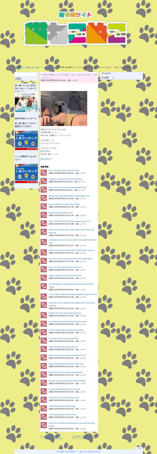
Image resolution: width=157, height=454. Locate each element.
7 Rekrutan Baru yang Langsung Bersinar (63, 347)
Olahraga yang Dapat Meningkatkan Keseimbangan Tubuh (69, 196)
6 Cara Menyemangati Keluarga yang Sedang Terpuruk (68, 321)
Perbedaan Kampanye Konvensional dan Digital (65, 179)
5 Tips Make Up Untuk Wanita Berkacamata (64, 398)
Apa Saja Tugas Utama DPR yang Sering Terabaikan (67, 381)
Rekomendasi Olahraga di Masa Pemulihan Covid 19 (67, 355)
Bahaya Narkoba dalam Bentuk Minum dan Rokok (66, 364)
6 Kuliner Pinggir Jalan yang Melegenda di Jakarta (66, 330)
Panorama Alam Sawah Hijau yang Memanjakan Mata (67, 187)
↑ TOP (139, 448)
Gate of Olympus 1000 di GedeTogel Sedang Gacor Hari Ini (69, 221)
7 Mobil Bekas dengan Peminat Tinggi (62, 406)
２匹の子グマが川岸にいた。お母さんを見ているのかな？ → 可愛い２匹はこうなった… (52, 437)
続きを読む (45, 151)
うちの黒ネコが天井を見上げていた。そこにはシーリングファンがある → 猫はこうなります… (82, 437)
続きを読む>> (47, 159)
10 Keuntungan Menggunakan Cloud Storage (64, 389)
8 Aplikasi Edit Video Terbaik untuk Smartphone (65, 313)
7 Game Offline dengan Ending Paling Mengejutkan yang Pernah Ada (73, 294)
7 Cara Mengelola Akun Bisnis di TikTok (62, 415)
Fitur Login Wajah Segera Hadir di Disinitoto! (64, 170)
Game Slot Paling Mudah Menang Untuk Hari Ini (65, 267)
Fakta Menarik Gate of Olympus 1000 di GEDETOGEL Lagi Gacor (72, 250)
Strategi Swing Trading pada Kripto (61, 213)
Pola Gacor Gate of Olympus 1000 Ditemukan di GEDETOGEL (70, 259)
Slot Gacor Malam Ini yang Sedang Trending (64, 204)
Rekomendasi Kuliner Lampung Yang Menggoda (65, 372)
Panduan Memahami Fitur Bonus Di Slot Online (65, 275)
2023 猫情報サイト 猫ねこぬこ (76, 451)
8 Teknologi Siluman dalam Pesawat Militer (63, 338)
